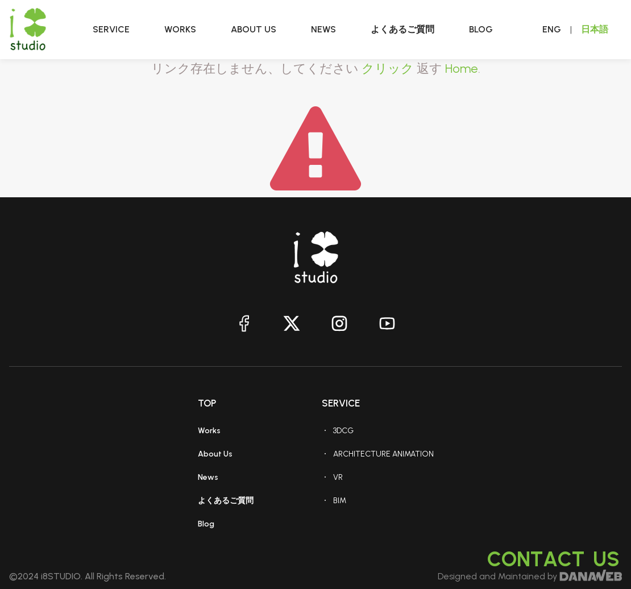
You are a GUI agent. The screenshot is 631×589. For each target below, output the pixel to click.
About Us (215, 454)
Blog (206, 524)
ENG (551, 29)
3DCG (343, 430)
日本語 (594, 29)
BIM (339, 500)
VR (338, 477)
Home (461, 68)
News (208, 477)
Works (209, 430)
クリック (388, 68)
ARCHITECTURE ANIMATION (383, 454)
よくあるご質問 (226, 500)
